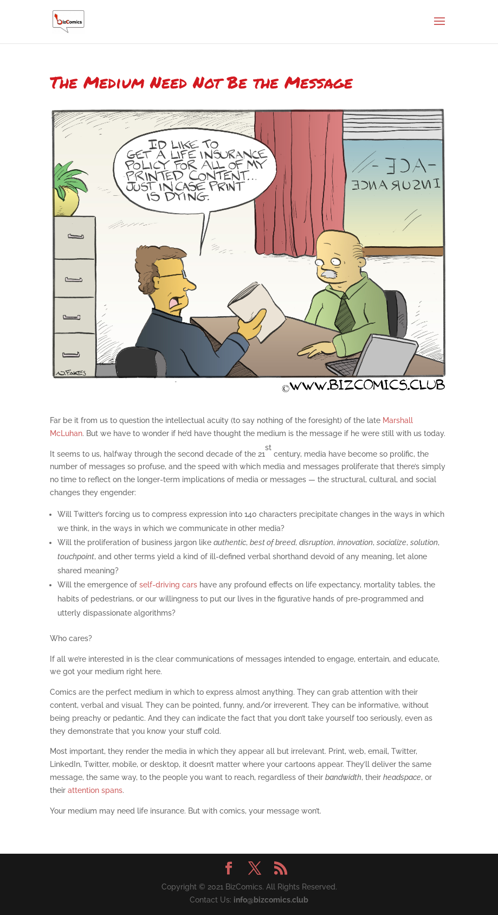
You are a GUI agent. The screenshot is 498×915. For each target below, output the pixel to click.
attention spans (95, 790)
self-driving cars (168, 584)
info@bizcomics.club (271, 899)
